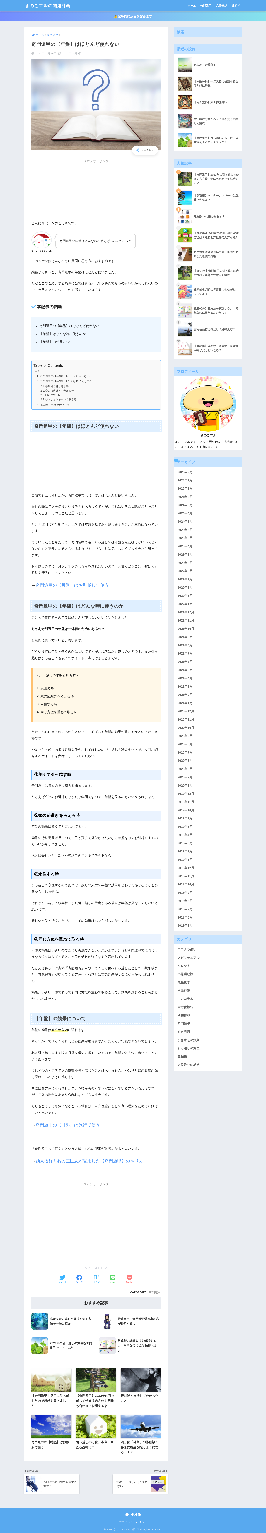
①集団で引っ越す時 (57, 386)
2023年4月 (185, 546)
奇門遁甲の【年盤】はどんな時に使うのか (66, 381)
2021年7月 (185, 653)
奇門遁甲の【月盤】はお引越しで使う (72, 585)
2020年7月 (185, 752)
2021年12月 (186, 612)
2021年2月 (185, 695)
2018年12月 (186, 868)
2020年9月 (185, 736)
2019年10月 (186, 810)
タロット (184, 966)
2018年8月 (185, 901)
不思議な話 (185, 974)
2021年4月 (185, 678)
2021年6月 (185, 662)
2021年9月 (185, 637)
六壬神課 (221, 5)
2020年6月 (185, 760)
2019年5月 (185, 826)
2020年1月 (185, 785)
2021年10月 (186, 629)
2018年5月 (185, 925)
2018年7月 (185, 909)
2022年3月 (185, 596)
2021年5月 (185, 670)
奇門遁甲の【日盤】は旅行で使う (68, 1125)
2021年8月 (185, 645)
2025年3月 (185, 480)
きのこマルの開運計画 (47, 5)
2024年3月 (185, 521)
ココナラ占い (187, 949)
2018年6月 (185, 917)
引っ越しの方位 (189, 1048)
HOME (133, 1514)
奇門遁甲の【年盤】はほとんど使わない (65, 376)
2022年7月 (185, 579)
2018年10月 (186, 884)
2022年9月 (185, 571)
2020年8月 (185, 744)
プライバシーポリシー (133, 1522)
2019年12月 (186, 793)
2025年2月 (185, 488)
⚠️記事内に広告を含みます (133, 16)
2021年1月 (185, 703)
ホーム (192, 5)
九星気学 (184, 982)
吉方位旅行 (185, 1007)
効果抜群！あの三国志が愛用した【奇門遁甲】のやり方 (89, 1161)
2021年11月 (186, 620)
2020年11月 (186, 719)
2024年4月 (185, 513)
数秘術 (236, 5)
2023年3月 (185, 554)
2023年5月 (185, 538)
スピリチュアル (189, 957)
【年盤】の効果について (55, 405)
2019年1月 (185, 860)
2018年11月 (186, 876)
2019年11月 (186, 802)
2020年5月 (185, 769)
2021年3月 (185, 686)
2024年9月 (185, 497)
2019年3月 (185, 843)
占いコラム (185, 999)
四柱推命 (184, 1015)
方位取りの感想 (189, 1065)
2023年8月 (185, 530)
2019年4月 (185, 835)
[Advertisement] (96, 191)
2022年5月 (185, 587)
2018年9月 (185, 893)
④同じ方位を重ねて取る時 (60, 399)
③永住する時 (53, 394)
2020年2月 (185, 777)
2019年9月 (185, 818)
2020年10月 (186, 728)
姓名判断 (184, 1032)
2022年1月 (185, 604)
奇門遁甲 (206, 5)
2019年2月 (185, 851)
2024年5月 (185, 505)
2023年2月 (185, 563)
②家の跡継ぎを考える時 (59, 390)
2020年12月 (186, 711)
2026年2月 (185, 472)
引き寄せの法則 (189, 1040)
